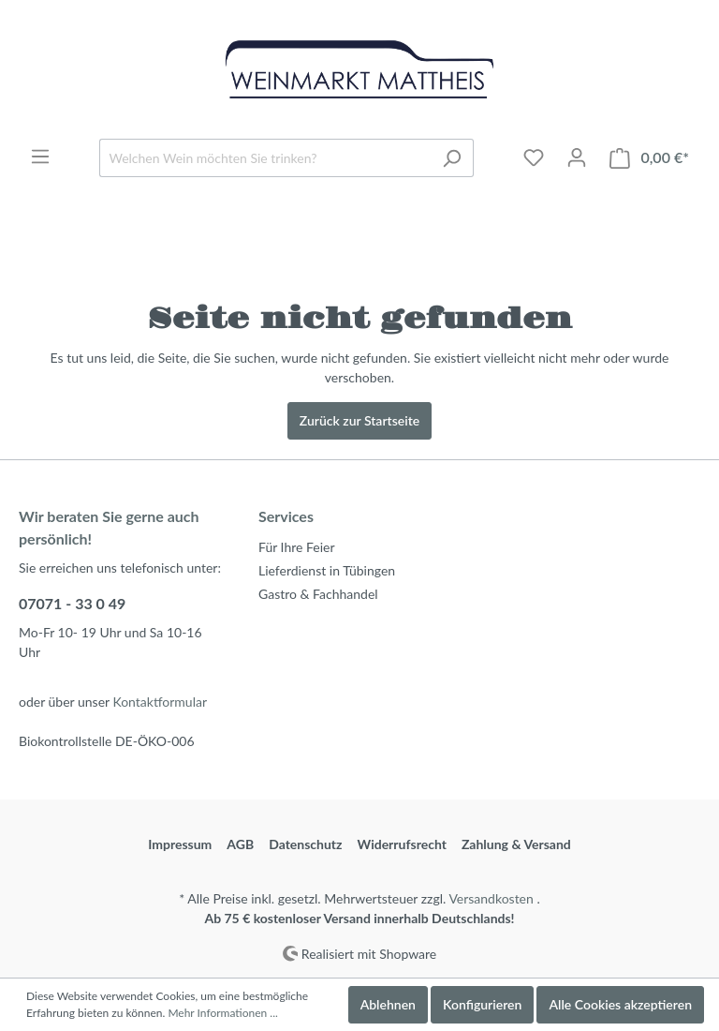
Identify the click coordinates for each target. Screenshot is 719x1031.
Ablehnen (388, 1004)
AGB (240, 844)
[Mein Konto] (576, 157)
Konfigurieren (482, 1004)
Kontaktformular (159, 702)
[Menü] (40, 156)
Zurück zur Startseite (359, 420)
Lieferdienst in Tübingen (326, 570)
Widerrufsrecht (402, 844)
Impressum (180, 844)
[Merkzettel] (533, 157)
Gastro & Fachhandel (318, 594)
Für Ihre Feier (296, 547)
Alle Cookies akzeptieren (620, 1004)
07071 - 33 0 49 (72, 603)
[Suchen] (452, 158)
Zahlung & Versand (516, 844)
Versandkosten (490, 898)
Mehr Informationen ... (222, 1013)
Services (286, 516)
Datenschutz (305, 844)
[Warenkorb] (649, 158)
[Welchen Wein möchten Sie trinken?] (265, 158)
